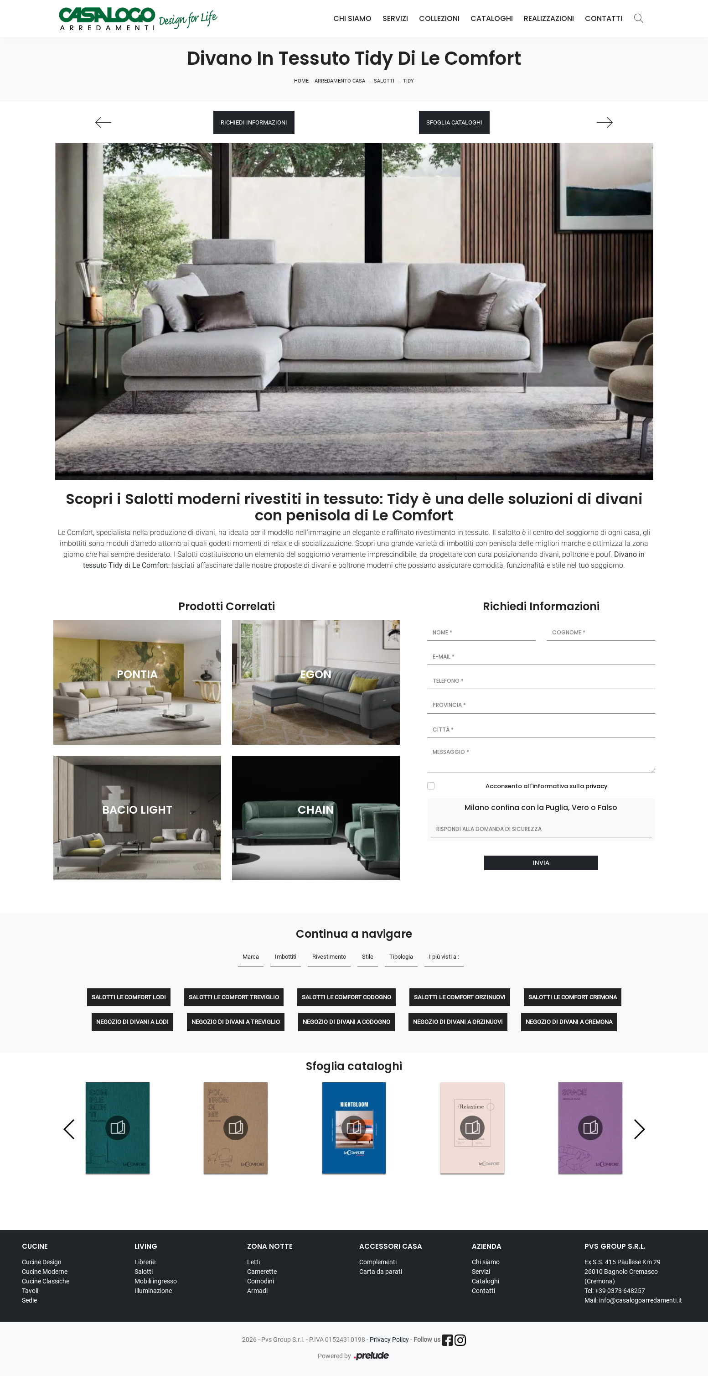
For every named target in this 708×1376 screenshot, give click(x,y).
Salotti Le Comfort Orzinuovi (460, 997)
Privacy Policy (389, 1339)
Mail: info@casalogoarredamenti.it (633, 1300)
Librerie (144, 1262)
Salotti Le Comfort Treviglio (234, 997)
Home (301, 81)
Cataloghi (491, 18)
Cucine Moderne (44, 1271)
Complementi (378, 1262)
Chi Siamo (352, 18)
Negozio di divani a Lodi (132, 1021)
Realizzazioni (549, 18)
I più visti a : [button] (444, 956)
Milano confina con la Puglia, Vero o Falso (541, 807)
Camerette (262, 1271)
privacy (596, 786)
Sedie (29, 1300)
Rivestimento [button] (329, 956)
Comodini (260, 1281)
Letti (253, 1262)
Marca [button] (251, 956)
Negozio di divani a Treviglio (235, 1021)
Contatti (603, 18)
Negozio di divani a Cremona (569, 1021)
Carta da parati (380, 1271)
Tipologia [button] (401, 956)
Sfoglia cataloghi (454, 122)
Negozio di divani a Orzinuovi (458, 1021)
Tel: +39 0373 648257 (614, 1290)
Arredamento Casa (340, 81)
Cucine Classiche (45, 1281)
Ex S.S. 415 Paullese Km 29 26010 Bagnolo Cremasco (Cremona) (622, 1271)
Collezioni (439, 18)
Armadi (257, 1290)
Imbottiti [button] (285, 956)
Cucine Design (42, 1262)
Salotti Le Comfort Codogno (346, 997)
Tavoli (30, 1290)
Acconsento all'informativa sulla (547, 786)
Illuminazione (153, 1290)
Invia (541, 862)
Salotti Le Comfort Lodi (129, 997)
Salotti (384, 81)
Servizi (395, 18)
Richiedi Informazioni (254, 122)
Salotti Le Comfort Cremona (572, 997)
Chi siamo (486, 1262)
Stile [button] (367, 956)
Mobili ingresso (155, 1281)
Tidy (408, 81)
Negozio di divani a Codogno (346, 1021)
